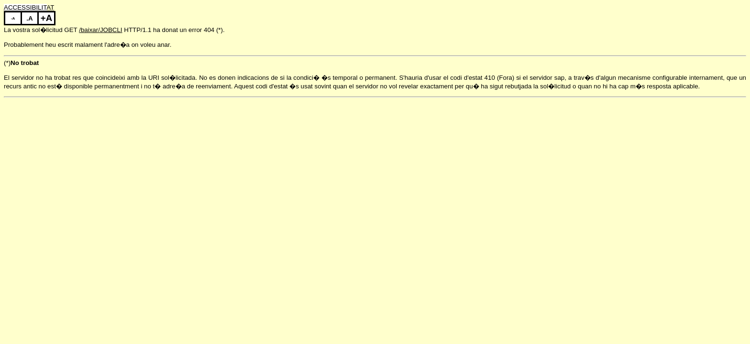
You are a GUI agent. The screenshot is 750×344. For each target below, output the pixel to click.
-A (13, 18)
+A (46, 18)
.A (29, 18)
